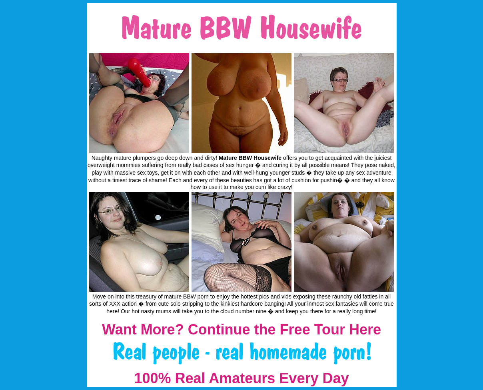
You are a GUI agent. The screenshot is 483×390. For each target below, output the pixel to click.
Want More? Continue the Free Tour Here (241, 329)
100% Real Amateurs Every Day (241, 378)
